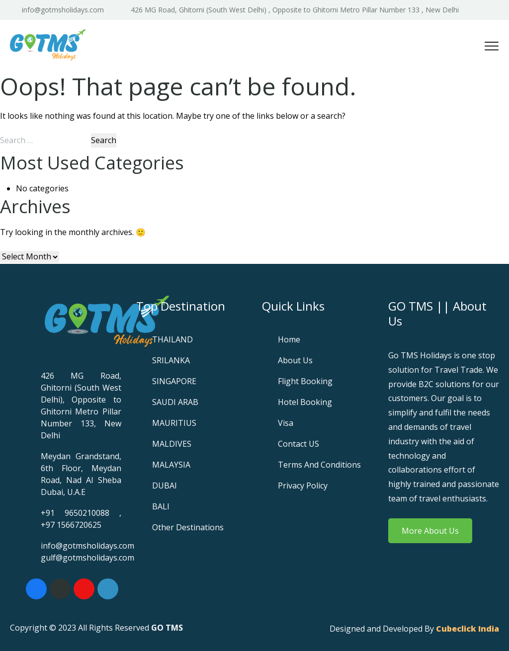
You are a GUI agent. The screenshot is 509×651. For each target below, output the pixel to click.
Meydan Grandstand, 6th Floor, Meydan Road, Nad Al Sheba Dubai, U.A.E (81, 474)
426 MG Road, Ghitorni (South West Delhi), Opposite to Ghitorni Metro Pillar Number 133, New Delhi (81, 405)
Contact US (298, 443)
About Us (295, 360)
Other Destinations (188, 527)
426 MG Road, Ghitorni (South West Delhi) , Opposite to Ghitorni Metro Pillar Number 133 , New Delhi (295, 9)
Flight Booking (305, 381)
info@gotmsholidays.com (63, 9)
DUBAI (164, 485)
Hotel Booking (305, 402)
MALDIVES (171, 443)
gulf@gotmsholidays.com (87, 557)
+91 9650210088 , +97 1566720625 (81, 518)
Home (289, 339)
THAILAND (172, 339)
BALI (161, 506)
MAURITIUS (174, 422)
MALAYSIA (171, 464)
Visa (285, 422)
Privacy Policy (303, 485)
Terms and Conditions (319, 464)
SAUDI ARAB (175, 402)
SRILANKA (171, 360)
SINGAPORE (174, 381)
